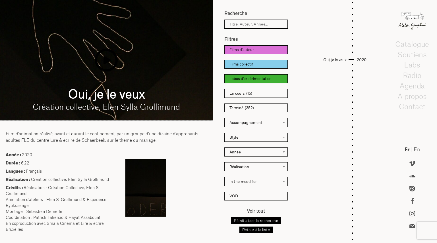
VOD (233, 196)
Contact (412, 106)
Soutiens (411, 54)
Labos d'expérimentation (250, 78)
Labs (412, 65)
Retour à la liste (256, 229)
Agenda (411, 85)
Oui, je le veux (334, 60)
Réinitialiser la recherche (256, 220)
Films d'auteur (241, 49)
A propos (411, 96)
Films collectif (241, 64)
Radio (412, 75)
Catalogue (412, 44)
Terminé (241, 108)
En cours (240, 93)
